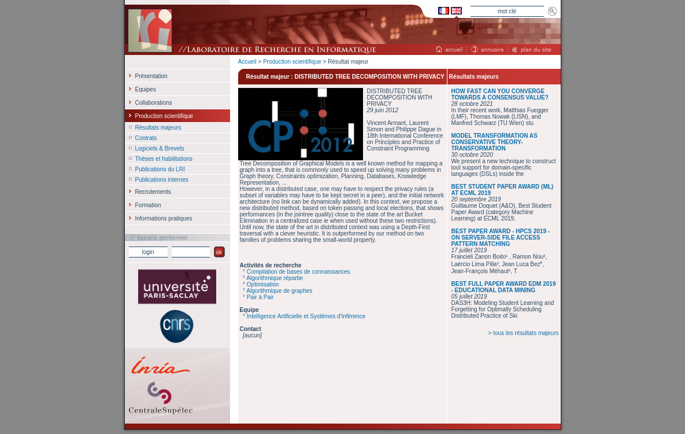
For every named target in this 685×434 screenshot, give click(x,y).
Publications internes (161, 179)
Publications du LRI (160, 169)
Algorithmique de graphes (279, 291)
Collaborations (153, 103)
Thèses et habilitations (164, 159)
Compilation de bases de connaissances (298, 272)
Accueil (247, 61)
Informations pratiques (163, 218)
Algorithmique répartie (274, 278)
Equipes (145, 89)
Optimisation (263, 284)
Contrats (146, 138)
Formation (148, 205)
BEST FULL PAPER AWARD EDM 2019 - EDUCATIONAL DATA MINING (503, 287)
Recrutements (153, 192)
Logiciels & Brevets (159, 148)
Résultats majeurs (158, 127)
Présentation (151, 76)
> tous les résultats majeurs (523, 333)
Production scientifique (292, 61)
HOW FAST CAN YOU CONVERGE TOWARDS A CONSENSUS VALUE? (500, 94)
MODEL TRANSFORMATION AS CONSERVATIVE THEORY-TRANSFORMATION (494, 142)
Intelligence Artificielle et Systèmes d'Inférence (306, 316)
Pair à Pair (260, 297)
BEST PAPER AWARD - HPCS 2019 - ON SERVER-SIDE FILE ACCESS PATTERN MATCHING (500, 237)
